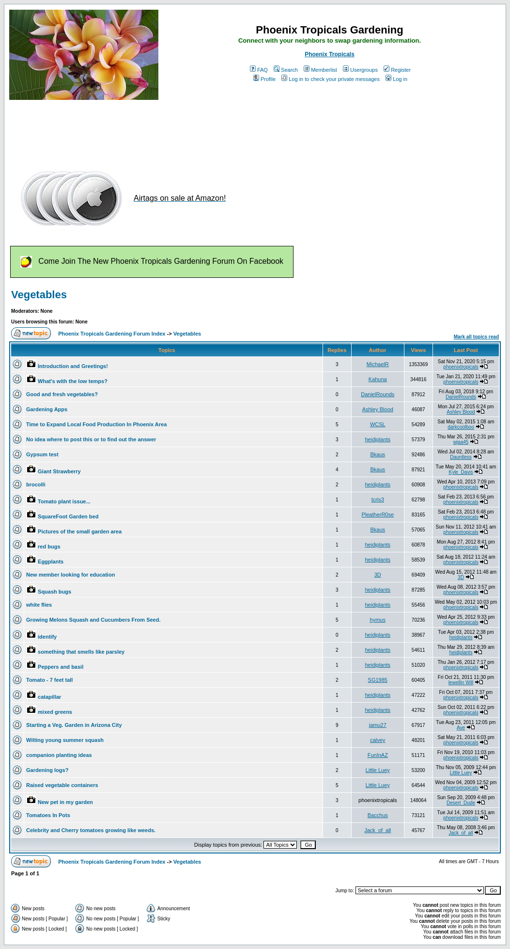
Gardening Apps (46, 409)
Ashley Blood (377, 409)
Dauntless (460, 457)
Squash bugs (54, 592)
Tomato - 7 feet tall (49, 680)
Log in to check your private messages (330, 79)
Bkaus (377, 454)
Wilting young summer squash (65, 740)
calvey (377, 740)
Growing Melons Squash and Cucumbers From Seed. (93, 620)
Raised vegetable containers (62, 785)
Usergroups (360, 70)
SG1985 (377, 680)
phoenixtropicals (460, 367)
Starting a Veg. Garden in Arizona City (74, 725)
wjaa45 (461, 442)
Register (397, 70)
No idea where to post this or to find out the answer (91, 439)
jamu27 (377, 725)
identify (47, 637)
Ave (461, 727)
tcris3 (377, 499)
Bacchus (378, 815)
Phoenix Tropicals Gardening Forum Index (111, 334)
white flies (39, 605)
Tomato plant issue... (64, 501)
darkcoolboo (461, 427)
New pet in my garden (65, 802)
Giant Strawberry (59, 471)
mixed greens (55, 712)
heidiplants (377, 439)
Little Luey (378, 770)
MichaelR (378, 364)
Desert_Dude (461, 802)
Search (286, 70)
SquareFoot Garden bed (68, 516)
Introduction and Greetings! (73, 366)
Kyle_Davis (460, 472)
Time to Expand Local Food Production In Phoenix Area (96, 424)
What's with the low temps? (73, 381)
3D (377, 575)
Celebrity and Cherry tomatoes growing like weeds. (90, 830)
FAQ (259, 70)
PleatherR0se (377, 514)
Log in (396, 79)
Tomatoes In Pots (48, 815)
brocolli (36, 484)
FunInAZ (378, 755)
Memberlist (320, 70)
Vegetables (39, 295)
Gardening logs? (47, 770)
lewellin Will (461, 682)
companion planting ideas (59, 755)
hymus (378, 620)
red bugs (49, 546)
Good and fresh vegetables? (62, 394)
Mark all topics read (476, 336)
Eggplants (50, 561)
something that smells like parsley (81, 652)
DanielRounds (377, 394)
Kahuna (378, 379)
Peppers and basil (60, 667)
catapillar (49, 697)
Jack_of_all (377, 830)
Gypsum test (42, 454)
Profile (264, 79)
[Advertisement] (185, 130)
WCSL (378, 424)
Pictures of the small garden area (80, 531)
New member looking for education (70, 575)
